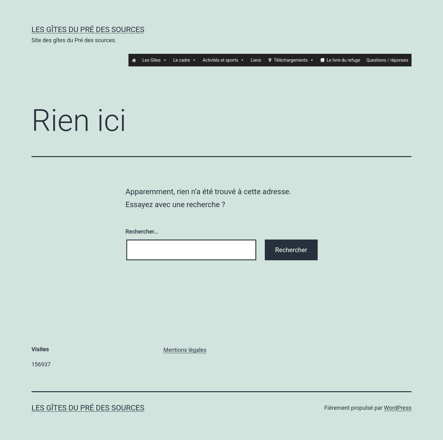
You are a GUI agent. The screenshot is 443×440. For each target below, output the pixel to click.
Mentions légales (184, 350)
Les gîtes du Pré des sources (87, 29)
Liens (256, 60)
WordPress (398, 407)
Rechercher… (142, 231)
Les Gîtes (154, 60)
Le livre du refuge (343, 60)
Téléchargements (294, 60)
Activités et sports (223, 60)
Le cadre (184, 60)
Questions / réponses (387, 60)
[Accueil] (133, 60)
